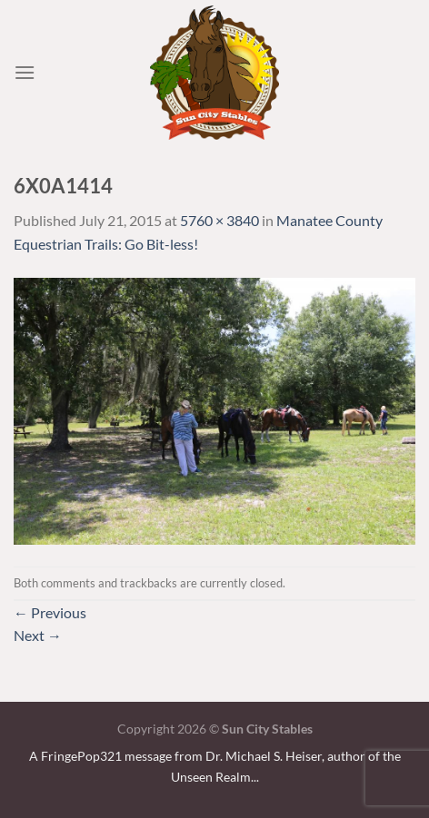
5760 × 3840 (219, 220)
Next (38, 635)
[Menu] (24, 72)
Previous (50, 612)
